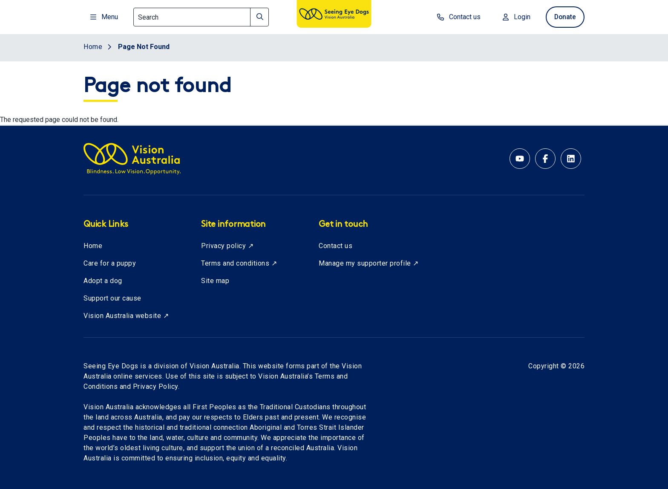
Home (93, 246)
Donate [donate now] (564, 17)
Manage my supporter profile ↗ (369, 263)
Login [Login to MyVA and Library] (514, 17)
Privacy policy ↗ (227, 246)
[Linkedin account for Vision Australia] (571, 158)
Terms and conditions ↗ (239, 263)
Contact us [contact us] (456, 17)
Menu (104, 17)
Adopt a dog (103, 281)
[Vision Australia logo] (334, 15)
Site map (215, 281)
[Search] (201, 17)
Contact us (335, 246)
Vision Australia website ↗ (126, 316)
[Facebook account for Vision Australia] (545, 158)
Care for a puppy (110, 263)
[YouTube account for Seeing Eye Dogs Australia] (520, 158)
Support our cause (112, 298)
